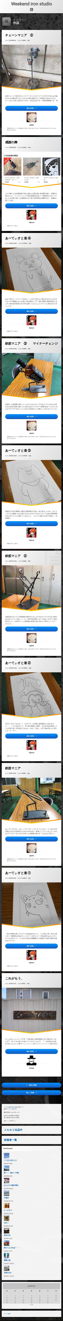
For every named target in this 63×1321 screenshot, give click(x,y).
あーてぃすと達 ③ (18, 451)
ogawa (23, 41)
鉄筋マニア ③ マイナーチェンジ (31, 344)
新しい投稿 (30, 1093)
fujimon (24, 148)
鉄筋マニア (13, 769)
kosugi (23, 984)
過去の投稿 (33, 1086)
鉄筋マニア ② (16, 556)
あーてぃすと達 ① (18, 873)
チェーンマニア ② (19, 36)
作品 (28, 41)
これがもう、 (14, 979)
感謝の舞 (11, 143)
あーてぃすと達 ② (18, 663)
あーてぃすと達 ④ (18, 239)
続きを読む (37, 109)
